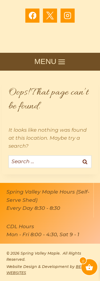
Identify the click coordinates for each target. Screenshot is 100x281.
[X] (50, 15)
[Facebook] (32, 15)
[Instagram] (67, 15)
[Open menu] (50, 62)
